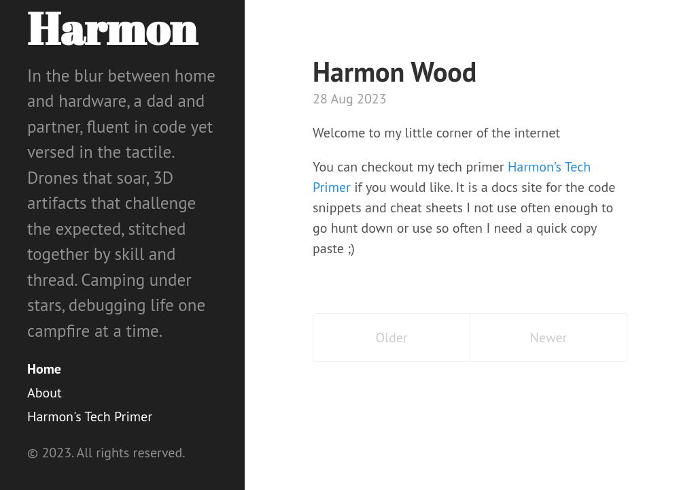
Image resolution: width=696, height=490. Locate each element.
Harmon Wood (394, 71)
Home (44, 369)
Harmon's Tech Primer (89, 416)
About (44, 393)
